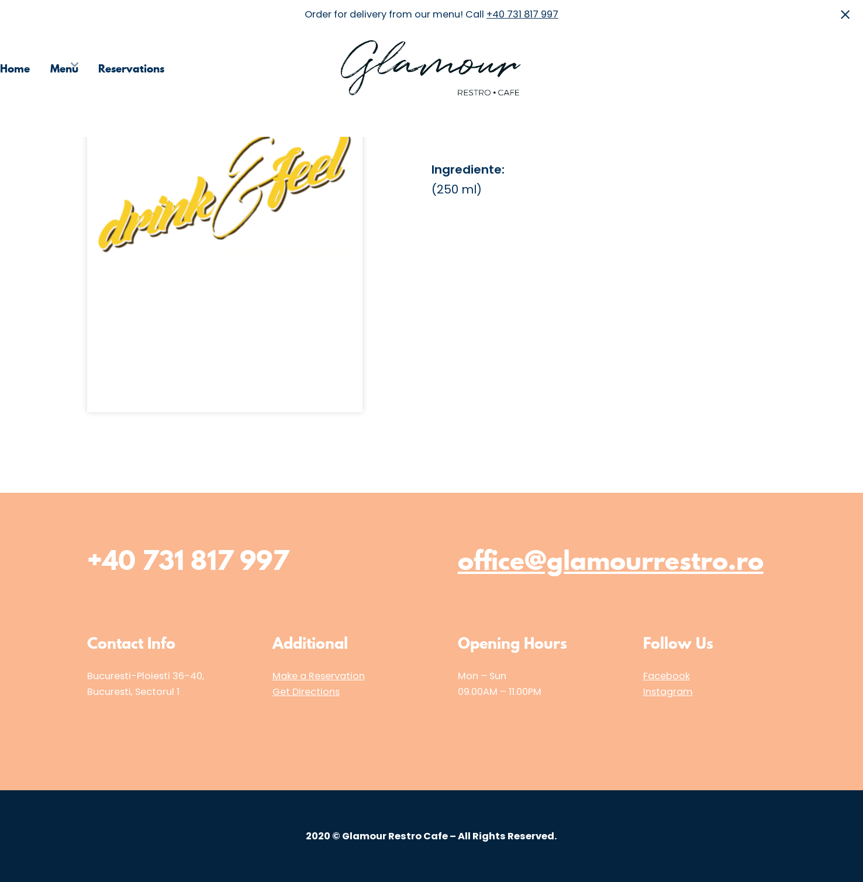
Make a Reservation (318, 676)
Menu (64, 68)
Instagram (668, 691)
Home (15, 68)
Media (786, 68)
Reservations (131, 68)
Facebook (666, 676)
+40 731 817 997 (522, 14)
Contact (843, 68)
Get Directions (306, 691)
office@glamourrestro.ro (611, 560)
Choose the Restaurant (691, 68)
